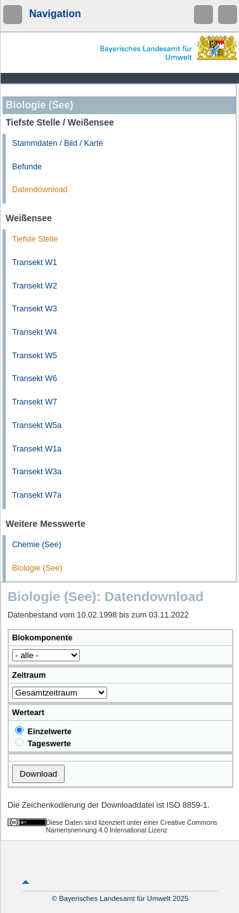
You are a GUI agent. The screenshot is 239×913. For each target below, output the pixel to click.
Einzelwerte (43, 731)
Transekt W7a (36, 495)
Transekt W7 (34, 402)
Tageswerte (43, 743)
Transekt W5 (34, 355)
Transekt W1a (36, 448)
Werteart (28, 712)
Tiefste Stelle (35, 239)
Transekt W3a (36, 471)
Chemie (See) (36, 544)
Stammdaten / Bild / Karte (57, 143)
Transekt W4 (34, 332)
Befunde (27, 166)
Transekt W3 (34, 308)
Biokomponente (42, 637)
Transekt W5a (36, 425)
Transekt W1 (34, 262)
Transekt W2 (34, 286)
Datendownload (40, 189)
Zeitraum (29, 675)
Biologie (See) (37, 568)
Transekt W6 (34, 378)
